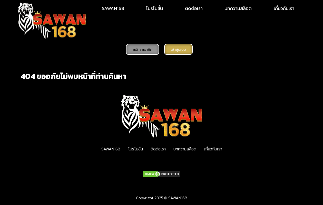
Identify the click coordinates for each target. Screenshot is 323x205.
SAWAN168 (113, 8)
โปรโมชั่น (154, 8)
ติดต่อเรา (194, 8)
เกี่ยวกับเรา (284, 8)
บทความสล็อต (238, 8)
